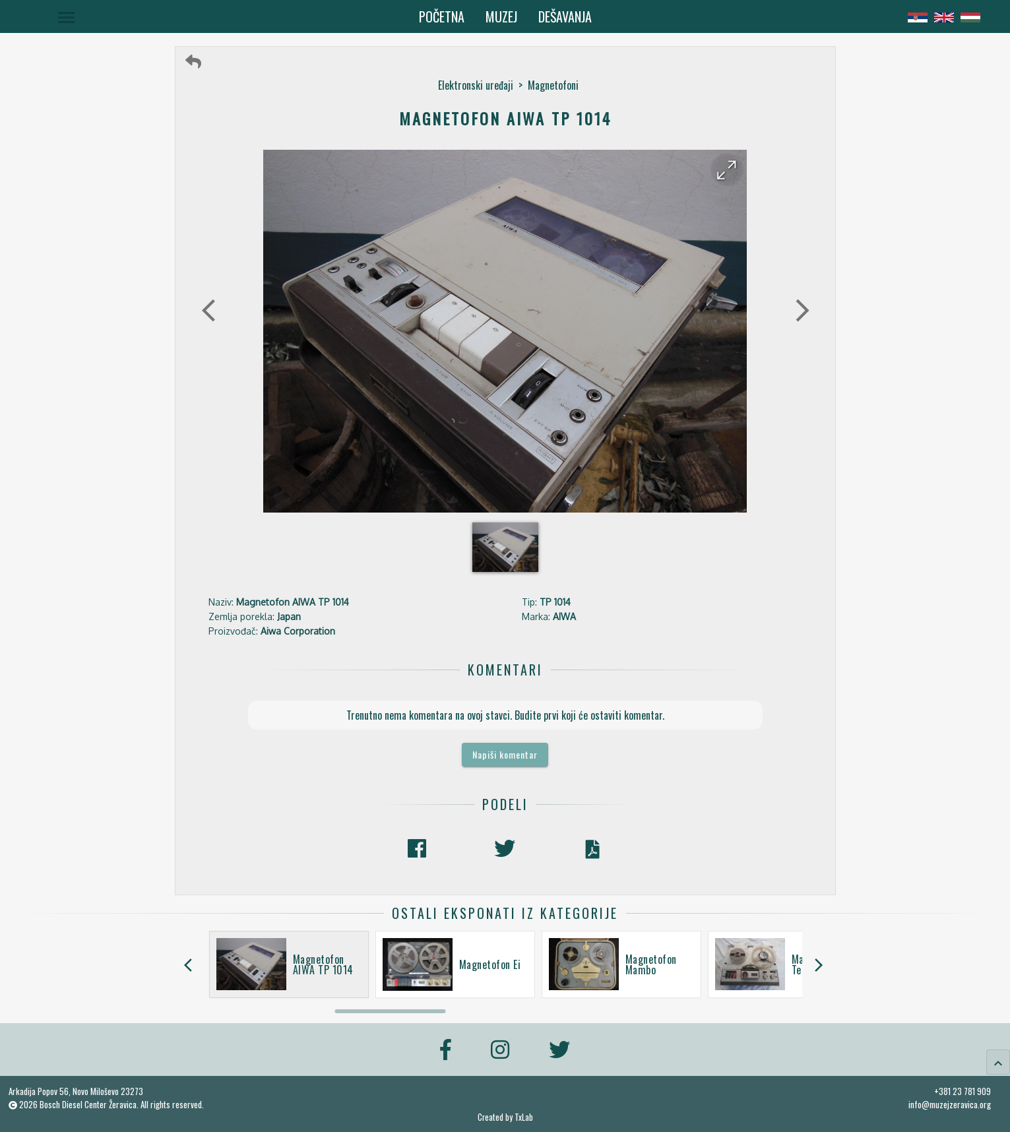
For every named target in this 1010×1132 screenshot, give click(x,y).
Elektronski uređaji (475, 85)
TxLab (524, 1117)
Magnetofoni (553, 85)
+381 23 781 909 (962, 1091)
